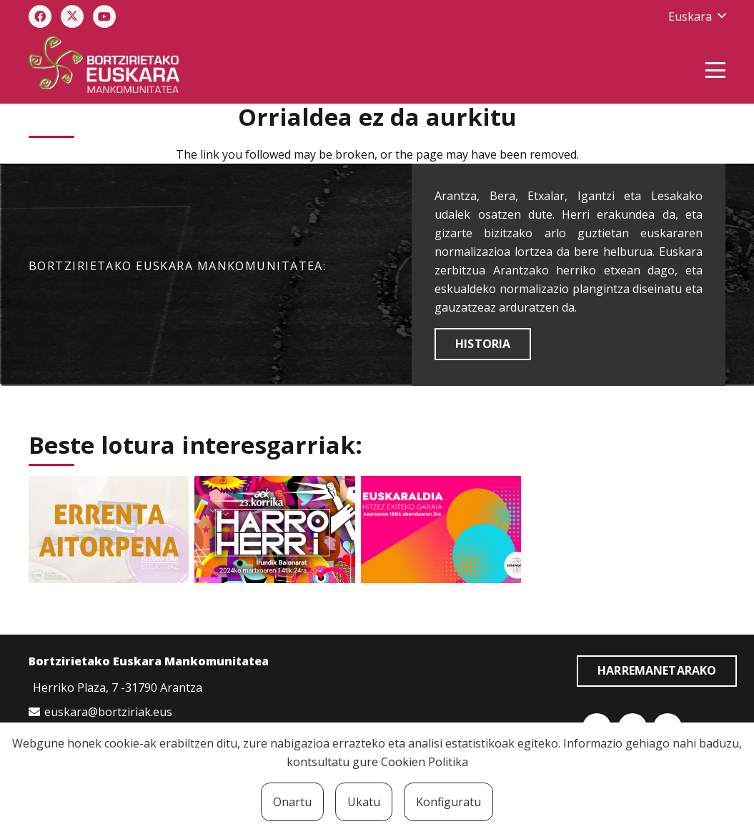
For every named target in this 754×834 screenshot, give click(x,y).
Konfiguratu (448, 802)
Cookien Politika (424, 762)
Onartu (292, 802)
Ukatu (363, 802)
